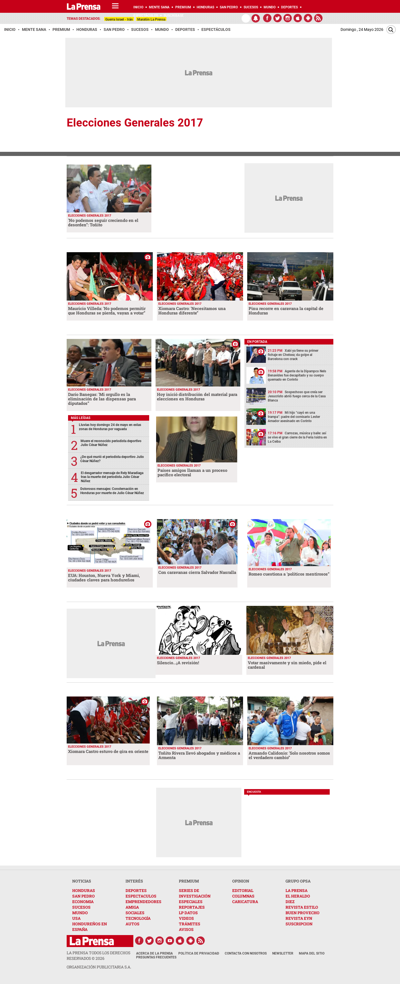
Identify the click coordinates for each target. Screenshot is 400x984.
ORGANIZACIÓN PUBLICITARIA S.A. (99, 967)
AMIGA (132, 907)
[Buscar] (391, 29)
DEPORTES (136, 890)
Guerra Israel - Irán (119, 19)
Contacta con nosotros (246, 953)
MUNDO (80, 912)
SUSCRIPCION (299, 923)
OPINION (240, 881)
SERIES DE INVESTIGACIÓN (195, 893)
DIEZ (290, 901)
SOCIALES (135, 912)
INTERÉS (134, 881)
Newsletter (282, 953)
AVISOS (186, 929)
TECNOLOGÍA (138, 918)
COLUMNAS (243, 896)
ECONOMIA (83, 901)
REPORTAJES (192, 907)
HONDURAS (83, 890)
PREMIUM (189, 881)
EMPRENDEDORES (143, 901)
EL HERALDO (298, 896)
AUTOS (132, 923)
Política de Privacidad (198, 953)
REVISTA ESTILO (302, 907)
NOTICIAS (81, 881)
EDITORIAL (242, 890)
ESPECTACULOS (141, 896)
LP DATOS (188, 912)
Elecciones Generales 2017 (135, 122)
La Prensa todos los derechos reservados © (98, 955)
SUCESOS (81, 907)
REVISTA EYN (299, 918)
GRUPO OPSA (298, 881)
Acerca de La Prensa (154, 953)
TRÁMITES (189, 923)
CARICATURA (245, 901)
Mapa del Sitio (311, 953)
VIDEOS (186, 918)
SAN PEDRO (83, 896)
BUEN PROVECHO (302, 912)
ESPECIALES (190, 901)
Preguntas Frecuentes (156, 957)
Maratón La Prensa (151, 19)
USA (76, 918)
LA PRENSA (297, 890)
